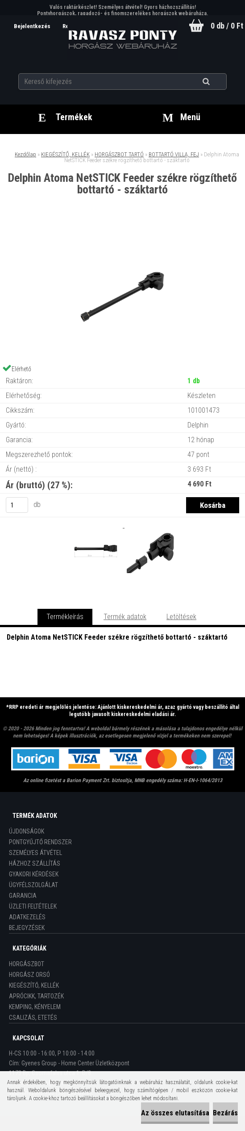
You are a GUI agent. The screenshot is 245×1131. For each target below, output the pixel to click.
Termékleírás (64, 616)
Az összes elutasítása (175, 1113)
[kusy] (17, 505)
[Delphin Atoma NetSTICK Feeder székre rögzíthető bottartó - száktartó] (122, 232)
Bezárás (225, 1113)
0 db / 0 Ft (227, 25)
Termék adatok (125, 616)
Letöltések (181, 616)
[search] (217, 81)
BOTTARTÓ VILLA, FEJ (174, 154)
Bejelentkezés (31, 26)
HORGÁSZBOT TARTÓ (119, 154)
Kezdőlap (25, 154)
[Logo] (122, 39)
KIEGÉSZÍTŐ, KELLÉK (65, 154)
